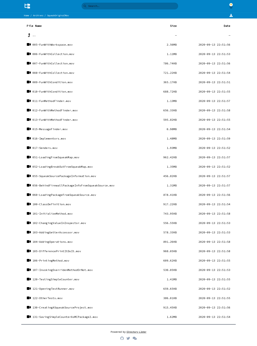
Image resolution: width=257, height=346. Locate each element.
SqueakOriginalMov (58, 15)
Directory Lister (136, 331)
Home (26, 15)
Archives (38, 15)
